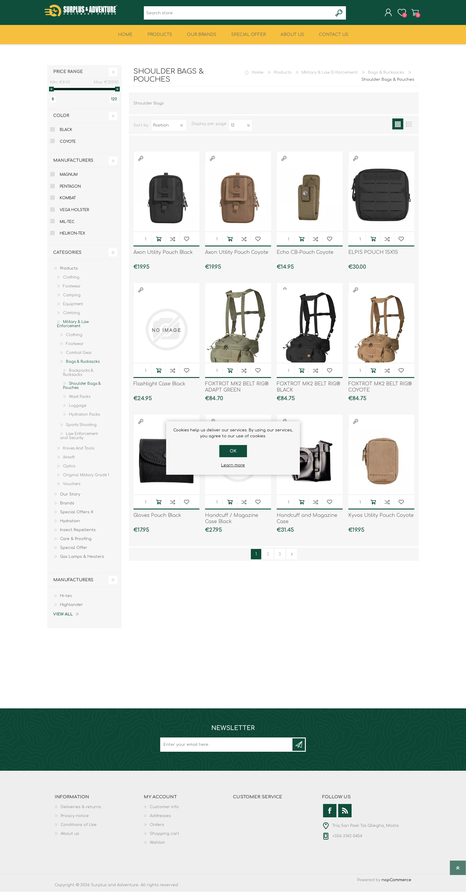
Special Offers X (76, 516)
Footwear (72, 290)
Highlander (71, 609)
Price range (68, 76)
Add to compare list (173, 243)
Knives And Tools (78, 452)
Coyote (68, 146)
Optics (69, 470)
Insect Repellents (78, 534)
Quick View (140, 162)
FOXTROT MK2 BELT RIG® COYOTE (380, 391)
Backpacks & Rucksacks (78, 377)
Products (283, 77)
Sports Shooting (81, 429)
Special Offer (73, 552)
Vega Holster (74, 214)
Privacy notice (75, 820)
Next (291, 558)
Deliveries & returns (81, 811)
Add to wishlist (186, 243)
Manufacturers (73, 164)
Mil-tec (67, 226)
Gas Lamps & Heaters (82, 561)
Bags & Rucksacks (386, 77)
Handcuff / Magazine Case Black (231, 522)
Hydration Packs (84, 419)
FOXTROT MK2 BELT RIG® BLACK (308, 391)
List (408, 128)
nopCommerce (396, 884)
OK (233, 451)
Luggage (77, 410)
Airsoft (69, 461)
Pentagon (70, 191)
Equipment (73, 308)
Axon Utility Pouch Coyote (236, 256)
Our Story (70, 498)
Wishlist (157, 847)
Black (66, 134)
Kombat (68, 202)
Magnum (69, 179)
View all (63, 618)
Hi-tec (66, 600)
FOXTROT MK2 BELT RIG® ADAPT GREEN (237, 391)
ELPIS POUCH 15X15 (373, 256)
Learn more (233, 465)
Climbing (71, 317)
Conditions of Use (79, 829)
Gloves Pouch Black (157, 519)
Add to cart (159, 243)
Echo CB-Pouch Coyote (305, 256)
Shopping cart (412, 14)
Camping (72, 299)
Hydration (70, 525)
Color (61, 120)
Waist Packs (79, 401)
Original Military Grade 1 (86, 479)
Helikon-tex (72, 237)
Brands (67, 507)
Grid (397, 128)
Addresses (160, 820)
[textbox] (238, 15)
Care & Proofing (76, 543)
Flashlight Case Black (159, 388)
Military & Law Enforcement (330, 77)
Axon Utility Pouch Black (163, 256)
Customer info (164, 811)
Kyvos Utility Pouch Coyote (381, 519)
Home (258, 77)
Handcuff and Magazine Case (307, 522)
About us (70, 838)
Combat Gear (79, 357)
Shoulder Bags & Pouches (82, 390)
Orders (157, 829)
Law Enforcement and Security (79, 440)
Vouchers (71, 488)
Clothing (71, 281)
